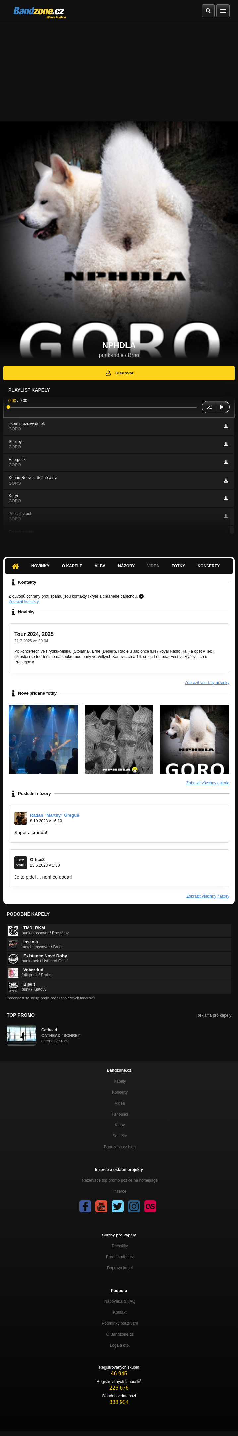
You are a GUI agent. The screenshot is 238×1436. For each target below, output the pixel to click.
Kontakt (120, 1312)
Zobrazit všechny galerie (207, 783)
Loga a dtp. (120, 1345)
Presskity (120, 1246)
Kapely (120, 1081)
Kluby (120, 1125)
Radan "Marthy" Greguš (54, 815)
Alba (99, 566)
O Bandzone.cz (119, 1334)
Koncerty (209, 566)
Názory (126, 566)
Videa (153, 566)
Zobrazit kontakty (24, 601)
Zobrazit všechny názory (207, 896)
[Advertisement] (119, 71)
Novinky (40, 566)
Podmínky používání (120, 1323)
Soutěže (119, 1136)
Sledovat (119, 373)
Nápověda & (119, 1301)
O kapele (72, 566)
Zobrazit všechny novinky (207, 682)
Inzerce (119, 1191)
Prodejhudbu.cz (120, 1257)
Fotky (178, 566)
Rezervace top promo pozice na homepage (120, 1180)
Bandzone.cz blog (120, 1147)
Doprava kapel (120, 1268)
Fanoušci (120, 1114)
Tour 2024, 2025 (34, 634)
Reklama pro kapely (213, 1015)
